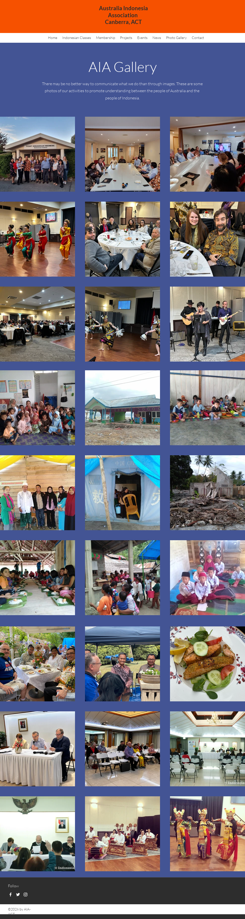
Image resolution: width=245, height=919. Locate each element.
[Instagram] (25, 894)
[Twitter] (18, 894)
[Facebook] (10, 894)
